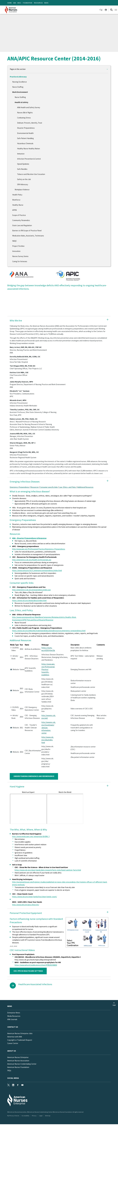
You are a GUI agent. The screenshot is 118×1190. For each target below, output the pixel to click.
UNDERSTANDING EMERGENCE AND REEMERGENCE (34, 776)
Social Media (13, 1078)
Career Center (12, 1043)
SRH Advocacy (22, 184)
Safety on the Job (24, 179)
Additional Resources (85, 487)
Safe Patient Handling (25, 138)
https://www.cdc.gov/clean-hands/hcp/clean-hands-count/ (34, 896)
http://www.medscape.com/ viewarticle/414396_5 (31, 836)
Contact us (12, 1027)
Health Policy (17, 195)
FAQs (9, 1070)
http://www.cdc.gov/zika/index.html (47, 740)
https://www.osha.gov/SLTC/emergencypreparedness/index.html (37, 570)
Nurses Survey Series (20, 256)
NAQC (14, 241)
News (46, 3)
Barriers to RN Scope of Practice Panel (26, 230)
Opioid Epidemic (23, 164)
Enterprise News (13, 1012)
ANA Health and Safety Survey (28, 107)
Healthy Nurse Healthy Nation (28, 148)
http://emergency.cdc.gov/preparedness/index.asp (31, 590)
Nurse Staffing (17, 87)
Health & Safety (21, 102)
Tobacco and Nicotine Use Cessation (31, 174)
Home (9, 3)
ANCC (19, 3)
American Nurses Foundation (18, 1067)
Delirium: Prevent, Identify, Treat (29, 123)
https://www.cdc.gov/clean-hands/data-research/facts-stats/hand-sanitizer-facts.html (48, 870)
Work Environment (20, 92)
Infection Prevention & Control (29, 159)
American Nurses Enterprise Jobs (19, 1033)
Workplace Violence (22, 189)
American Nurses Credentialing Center (21, 1064)
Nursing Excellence (19, 82)
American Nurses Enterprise (17, 1057)
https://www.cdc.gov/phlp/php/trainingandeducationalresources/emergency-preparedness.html (48, 630)
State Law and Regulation (22, 225)
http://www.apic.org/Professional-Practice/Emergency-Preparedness (38, 549)
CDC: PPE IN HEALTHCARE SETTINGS (28, 971)
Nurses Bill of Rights (25, 112)
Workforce (16, 200)
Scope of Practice (19, 215)
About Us (11, 1051)
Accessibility (25, 1116)
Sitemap (47, 1116)
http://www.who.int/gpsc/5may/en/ (25, 905)
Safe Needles (22, 169)
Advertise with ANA (14, 1037)
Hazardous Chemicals (25, 143)
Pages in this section (18, 69)
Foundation (27, 3)
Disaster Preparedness (26, 128)
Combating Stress (24, 118)
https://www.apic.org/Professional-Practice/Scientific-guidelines (48, 669)
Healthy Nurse (17, 205)
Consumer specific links (49, 487)
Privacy (34, 1116)
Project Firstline (18, 246)
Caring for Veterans (19, 261)
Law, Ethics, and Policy (67, 487)
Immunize (20, 154)
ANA (14, 3)
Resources (38, 3)
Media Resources (13, 1016)
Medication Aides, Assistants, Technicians (28, 236)
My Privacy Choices (13, 1116)
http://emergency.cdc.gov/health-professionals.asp (31, 560)
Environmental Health (25, 133)
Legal (40, 1116)
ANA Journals (12, 1019)
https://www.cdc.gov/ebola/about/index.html (29, 600)
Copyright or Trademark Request (19, 1040)
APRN (14, 210)
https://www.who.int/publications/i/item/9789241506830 (36, 965)
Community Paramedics (21, 220)
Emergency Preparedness (19, 487)
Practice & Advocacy (18, 77)
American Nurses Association (18, 1060)
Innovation (16, 251)
